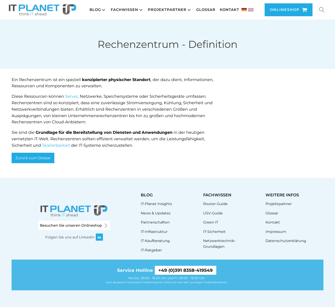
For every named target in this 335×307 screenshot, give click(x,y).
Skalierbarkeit (56, 145)
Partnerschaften (155, 222)
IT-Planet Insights (156, 204)
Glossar (272, 213)
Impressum (276, 232)
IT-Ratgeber (151, 250)
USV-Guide (213, 213)
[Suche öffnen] (322, 10)
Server (71, 96)
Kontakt (273, 222)
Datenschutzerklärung (286, 241)
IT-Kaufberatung (155, 241)
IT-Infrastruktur (154, 232)
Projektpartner (279, 204)
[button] (97, 10)
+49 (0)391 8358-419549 (185, 270)
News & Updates (155, 213)
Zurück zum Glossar (33, 158)
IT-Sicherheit (214, 232)
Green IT (210, 222)
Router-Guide (215, 204)
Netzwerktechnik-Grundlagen (219, 244)
